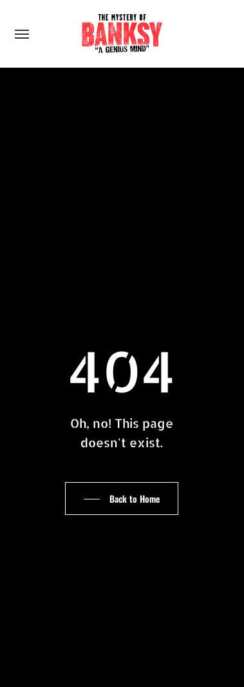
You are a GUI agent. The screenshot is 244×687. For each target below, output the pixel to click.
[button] (22, 33)
